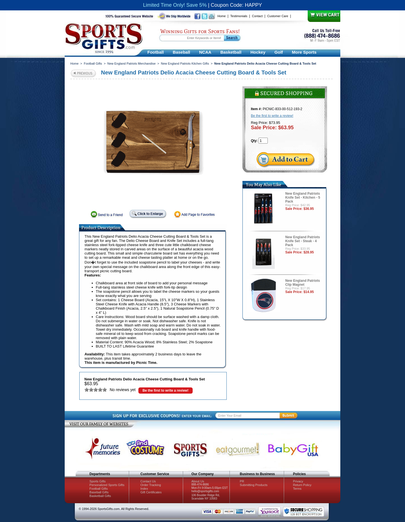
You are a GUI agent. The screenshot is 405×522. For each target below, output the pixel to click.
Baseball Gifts (99, 492)
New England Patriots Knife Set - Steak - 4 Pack (302, 241)
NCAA (205, 52)
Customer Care (277, 16)
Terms (297, 488)
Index (144, 488)
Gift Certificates (150, 492)
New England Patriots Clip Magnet (302, 283)
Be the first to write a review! (165, 390)
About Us (197, 481)
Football (155, 52)
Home (221, 16)
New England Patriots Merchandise (131, 63)
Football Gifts (93, 63)
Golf (278, 52)
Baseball (181, 52)
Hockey (257, 52)
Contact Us (148, 481)
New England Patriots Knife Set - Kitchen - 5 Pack (302, 197)
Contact (257, 16)
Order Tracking (150, 485)
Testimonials (239, 16)
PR (242, 481)
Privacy (298, 481)
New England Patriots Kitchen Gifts (185, 63)
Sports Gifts (97, 481)
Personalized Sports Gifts (106, 485)
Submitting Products (253, 485)
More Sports (304, 52)
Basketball (230, 52)
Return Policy (302, 485)
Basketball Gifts (100, 496)
